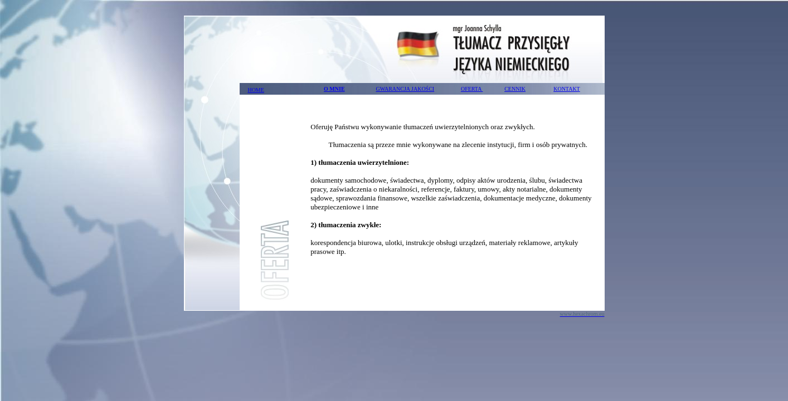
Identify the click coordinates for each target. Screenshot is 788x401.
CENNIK (515, 89)
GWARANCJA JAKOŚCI (405, 89)
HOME (255, 90)
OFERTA (472, 89)
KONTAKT (566, 89)
